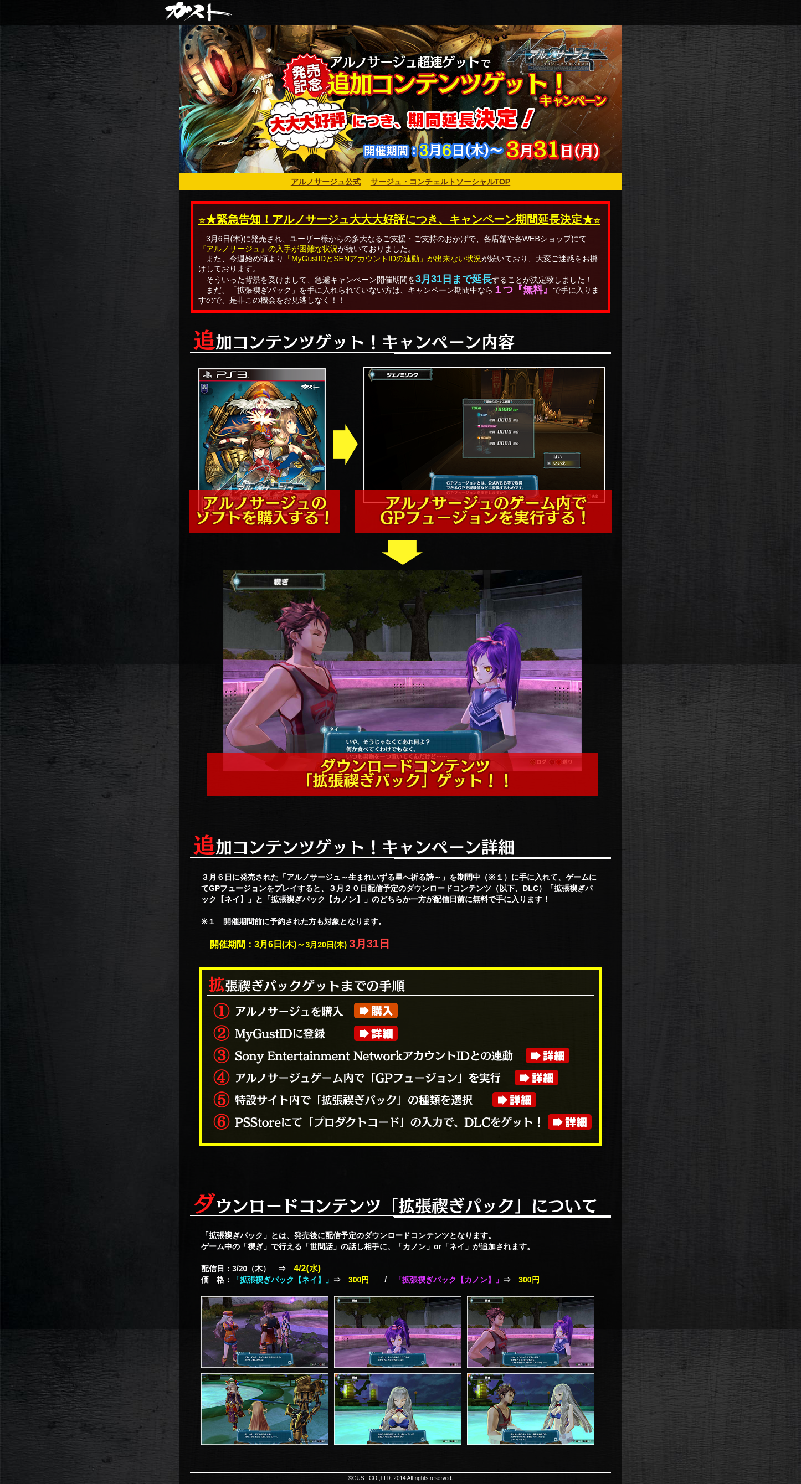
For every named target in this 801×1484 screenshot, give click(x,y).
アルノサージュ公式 (326, 181)
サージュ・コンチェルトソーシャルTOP (441, 181)
